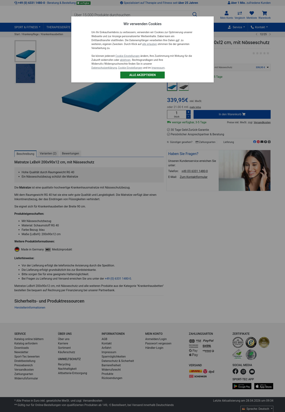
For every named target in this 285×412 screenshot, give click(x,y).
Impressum (158, 67)
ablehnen (125, 60)
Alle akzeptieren (142, 75)
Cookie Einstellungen (127, 56)
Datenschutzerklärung (104, 67)
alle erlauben (149, 44)
